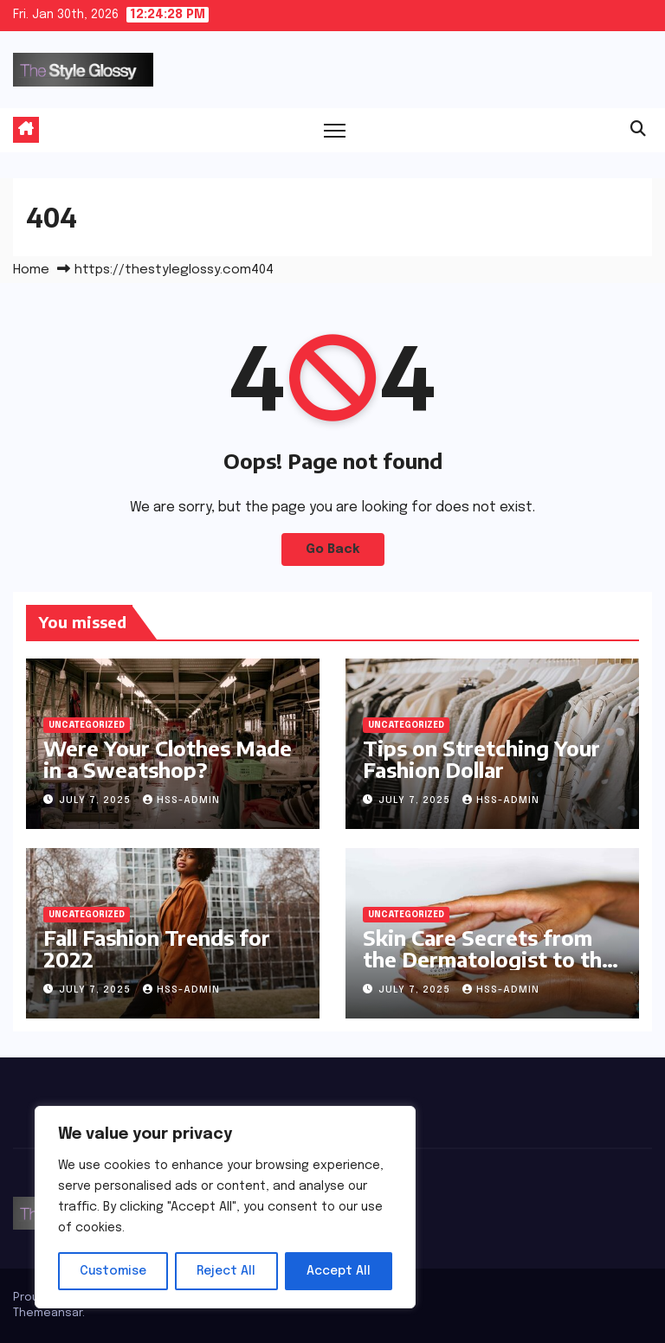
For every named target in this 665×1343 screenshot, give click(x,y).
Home (31, 270)
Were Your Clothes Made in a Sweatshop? (167, 758)
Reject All (226, 1271)
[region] (225, 1207)
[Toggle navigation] (334, 130)
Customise (113, 1271)
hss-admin (181, 800)
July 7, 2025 (96, 800)
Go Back (333, 549)
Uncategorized (86, 725)
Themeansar (47, 1313)
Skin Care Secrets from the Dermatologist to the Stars (488, 958)
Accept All (339, 1271)
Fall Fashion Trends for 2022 (156, 948)
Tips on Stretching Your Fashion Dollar (481, 758)
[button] (638, 130)
